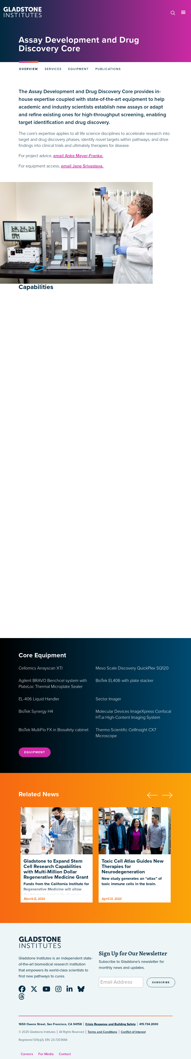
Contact (65, 1054)
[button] (154, 795)
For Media (46, 1054)
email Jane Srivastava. (82, 166)
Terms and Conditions (102, 1032)
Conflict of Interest (133, 1032)
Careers (27, 1054)
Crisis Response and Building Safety (110, 1024)
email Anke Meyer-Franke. (78, 155)
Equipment (34, 752)
